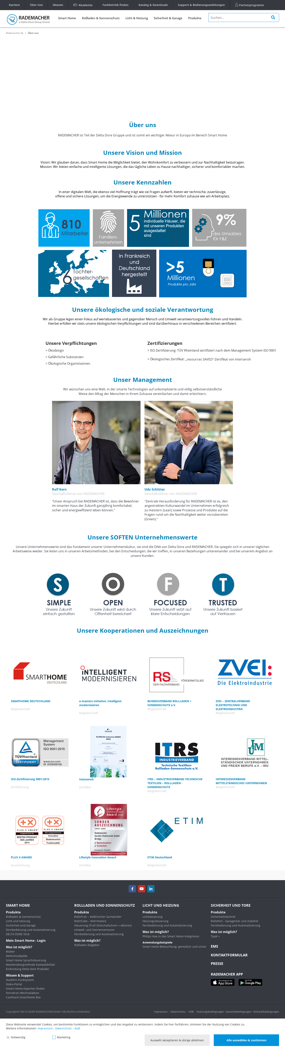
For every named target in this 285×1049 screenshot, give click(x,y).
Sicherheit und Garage (21, 925)
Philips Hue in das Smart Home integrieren (170, 936)
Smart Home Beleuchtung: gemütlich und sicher (174, 946)
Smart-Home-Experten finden (25, 988)
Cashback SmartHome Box (23, 997)
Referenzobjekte (17, 956)
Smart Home (67, 18)
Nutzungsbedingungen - (211, 1011)
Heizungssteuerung (155, 921)
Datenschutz (178, 1011)
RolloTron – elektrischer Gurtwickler (98, 917)
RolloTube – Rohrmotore (90, 921)
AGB (191, 1011)
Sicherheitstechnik (223, 917)
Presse (217, 963)
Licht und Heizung (18, 921)
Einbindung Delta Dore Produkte (27, 969)
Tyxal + (215, 936)
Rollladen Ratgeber (87, 945)
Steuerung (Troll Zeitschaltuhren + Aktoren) (103, 925)
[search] (243, 17)
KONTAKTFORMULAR (229, 955)
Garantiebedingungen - (240, 1011)
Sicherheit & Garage (168, 18)
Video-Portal (14, 984)
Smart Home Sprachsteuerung (26, 960)
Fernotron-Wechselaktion (22, 993)
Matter (10, 951)
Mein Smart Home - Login (26, 940)
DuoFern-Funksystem (20, 980)
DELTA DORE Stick (17, 934)
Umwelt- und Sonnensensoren (94, 930)
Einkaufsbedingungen (266, 1011)
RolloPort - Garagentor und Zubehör (234, 921)
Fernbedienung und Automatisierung (30, 930)
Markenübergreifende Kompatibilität (30, 964)
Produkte (194, 18)
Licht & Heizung (136, 18)
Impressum (160, 1011)
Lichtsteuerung (152, 917)
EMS (214, 946)
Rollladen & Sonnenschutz (101, 18)
